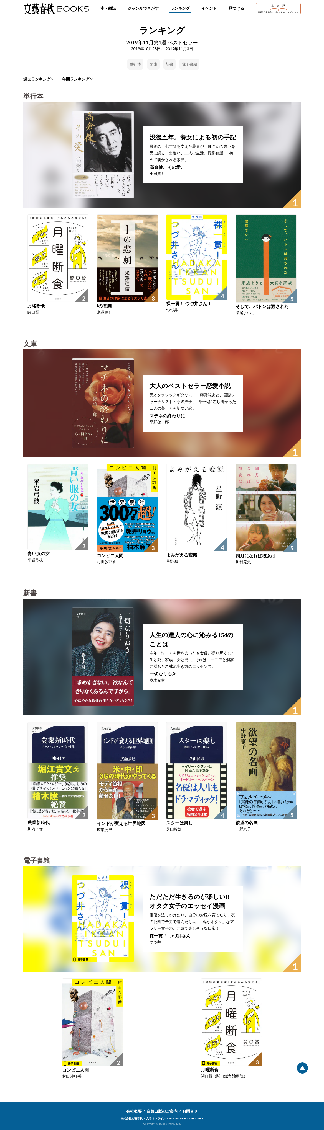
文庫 (153, 64)
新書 (169, 64)
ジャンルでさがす (143, 8)
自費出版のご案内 (162, 1111)
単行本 (135, 64)
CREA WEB (196, 1118)
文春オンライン (156, 1118)
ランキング (180, 8)
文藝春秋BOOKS (56, 8)
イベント (209, 8)
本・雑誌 (108, 8)
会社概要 (134, 1111)
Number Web (177, 1118)
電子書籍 (189, 64)
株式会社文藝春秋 (131, 1118)
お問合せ (190, 1111)
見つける (236, 8)
